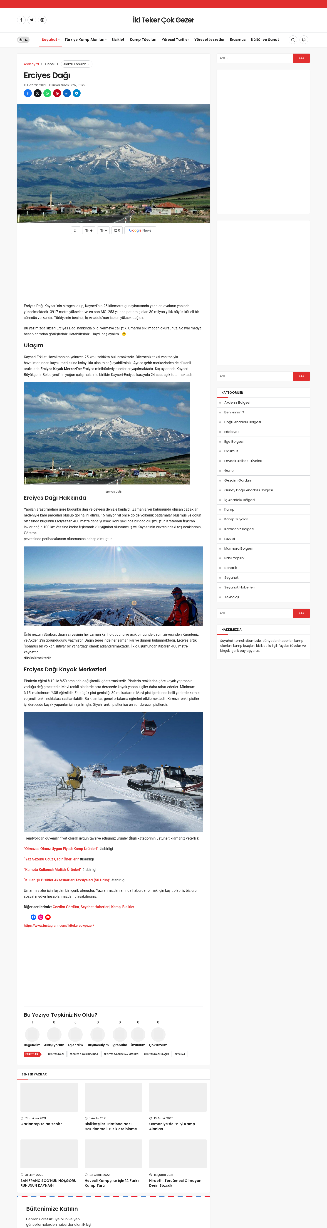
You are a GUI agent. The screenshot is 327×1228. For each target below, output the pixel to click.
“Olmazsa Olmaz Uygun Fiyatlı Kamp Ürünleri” (61, 849)
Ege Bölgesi (233, 441)
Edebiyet (231, 431)
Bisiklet (117, 39)
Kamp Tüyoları (143, 39)
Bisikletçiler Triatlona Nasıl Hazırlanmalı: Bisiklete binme (111, 1127)
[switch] (23, 40)
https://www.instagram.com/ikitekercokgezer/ (59, 926)
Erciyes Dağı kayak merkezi (121, 1054)
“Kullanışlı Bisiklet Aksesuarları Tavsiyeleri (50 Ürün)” (67, 880)
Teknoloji (231, 597)
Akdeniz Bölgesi (237, 402)
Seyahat (49, 39)
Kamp (116, 907)
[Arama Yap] (293, 39)
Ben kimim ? (234, 412)
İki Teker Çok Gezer (163, 20)
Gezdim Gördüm (66, 907)
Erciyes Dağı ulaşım (156, 1054)
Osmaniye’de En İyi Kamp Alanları (172, 1127)
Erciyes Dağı (56, 1054)
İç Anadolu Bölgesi (239, 499)
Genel (229, 470)
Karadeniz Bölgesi (239, 528)
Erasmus (238, 39)
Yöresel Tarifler (175, 39)
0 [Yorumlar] (117, 230)
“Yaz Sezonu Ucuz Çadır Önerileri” (51, 859)
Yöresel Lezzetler (209, 39)
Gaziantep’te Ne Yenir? (41, 1124)
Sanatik (230, 567)
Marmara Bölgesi (238, 548)
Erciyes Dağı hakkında (84, 1054)
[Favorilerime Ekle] (75, 230)
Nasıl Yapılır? (234, 558)
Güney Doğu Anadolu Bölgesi (248, 490)
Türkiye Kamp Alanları (84, 39)
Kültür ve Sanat (265, 39)
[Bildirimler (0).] (304, 39)
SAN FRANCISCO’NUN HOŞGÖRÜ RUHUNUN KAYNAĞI (48, 1183)
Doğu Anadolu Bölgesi (242, 422)
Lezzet (229, 538)
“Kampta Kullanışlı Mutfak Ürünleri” (53, 869)
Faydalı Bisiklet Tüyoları (243, 460)
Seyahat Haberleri (95, 907)
